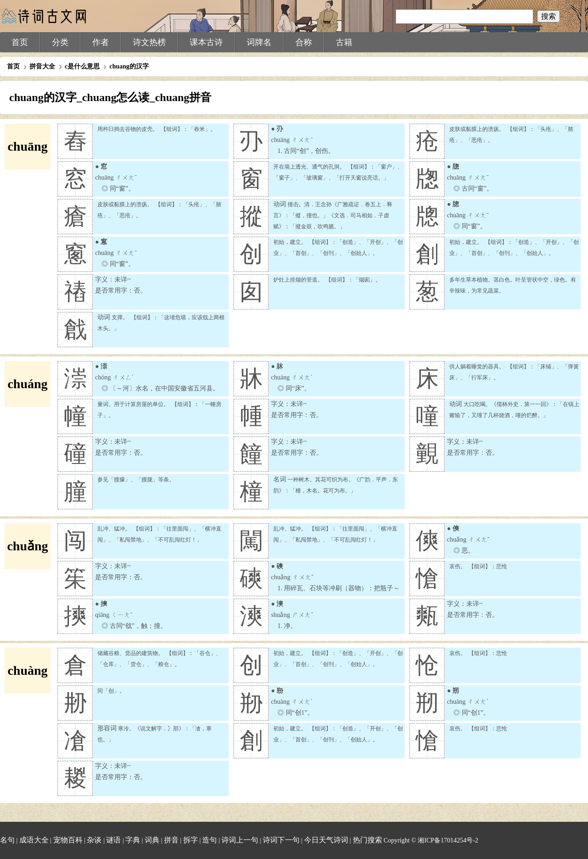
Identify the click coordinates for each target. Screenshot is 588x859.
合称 (303, 42)
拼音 (171, 840)
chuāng (27, 146)
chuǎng (27, 546)
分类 (60, 42)
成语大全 (34, 840)
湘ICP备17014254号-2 (448, 840)
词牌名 (259, 42)
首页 (19, 42)
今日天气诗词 (326, 840)
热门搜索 (367, 840)
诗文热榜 (149, 42)
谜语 (113, 840)
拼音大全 (42, 66)
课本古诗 (206, 42)
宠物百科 (68, 840)
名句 (7, 840)
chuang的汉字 (129, 66)
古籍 (344, 42)
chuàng (27, 670)
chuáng (27, 384)
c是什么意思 (82, 66)
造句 (209, 840)
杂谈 (94, 840)
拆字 (190, 840)
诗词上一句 (239, 840)
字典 (132, 840)
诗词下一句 (281, 840)
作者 (100, 42)
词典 (152, 840)
